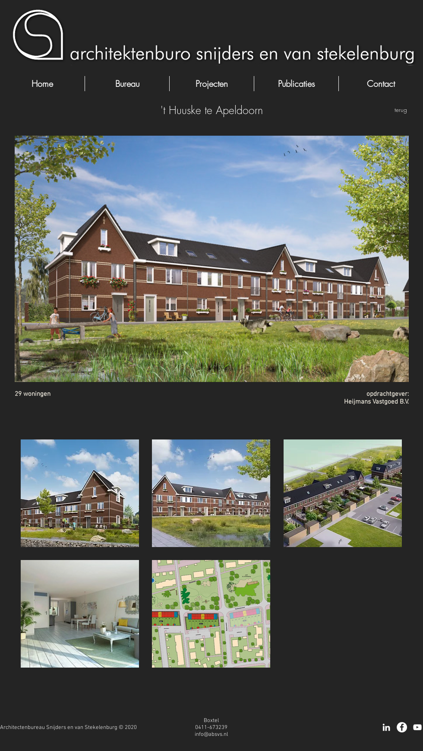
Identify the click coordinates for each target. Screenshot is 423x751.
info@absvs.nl (211, 734)
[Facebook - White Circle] (402, 727)
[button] (79, 493)
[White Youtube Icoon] (417, 727)
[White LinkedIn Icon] (386, 727)
